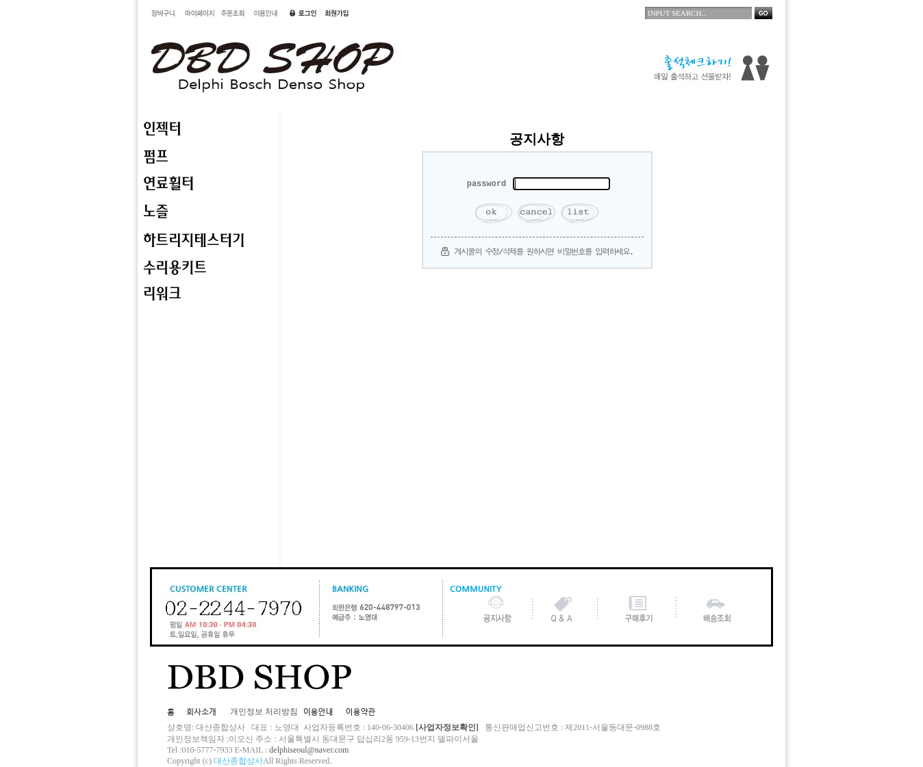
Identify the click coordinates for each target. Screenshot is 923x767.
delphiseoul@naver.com (309, 750)
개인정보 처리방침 (264, 711)
